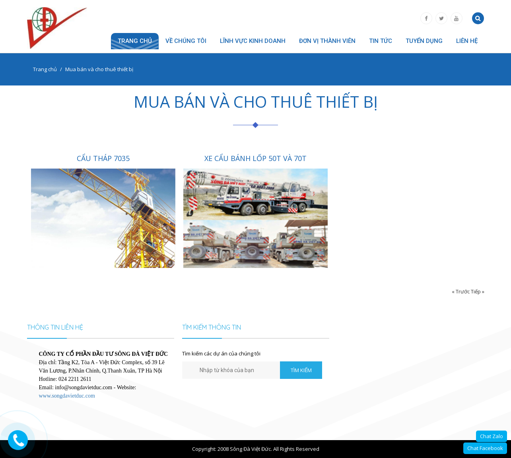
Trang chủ (135, 41)
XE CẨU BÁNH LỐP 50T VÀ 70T (255, 158)
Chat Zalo (491, 436)
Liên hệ (467, 41)
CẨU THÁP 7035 (103, 158)
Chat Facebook (485, 448)
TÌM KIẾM (301, 370)
